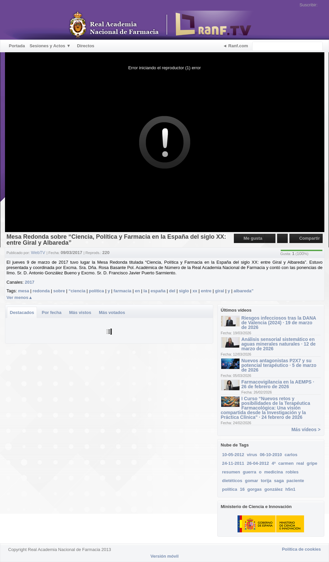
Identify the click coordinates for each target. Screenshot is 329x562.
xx (195, 290)
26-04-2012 (258, 463)
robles (291, 471)
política (96, 290)
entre (206, 290)
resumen (231, 471)
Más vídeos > (306, 429)
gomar (251, 480)
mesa (23, 290)
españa (158, 290)
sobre (59, 290)
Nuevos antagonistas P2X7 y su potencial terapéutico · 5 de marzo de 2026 (279, 365)
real (300, 463)
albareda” (243, 290)
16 (242, 489)
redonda (41, 290)
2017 (29, 282)
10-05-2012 (233, 454)
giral (219, 290)
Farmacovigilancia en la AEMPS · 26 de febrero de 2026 (278, 384)
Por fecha (51, 312)
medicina (273, 471)
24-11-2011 (233, 463)
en (137, 290)
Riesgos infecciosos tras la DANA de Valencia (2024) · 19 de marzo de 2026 (279, 322)
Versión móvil (164, 556)
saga (279, 480)
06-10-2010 (271, 454)
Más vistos (80, 312)
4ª (274, 463)
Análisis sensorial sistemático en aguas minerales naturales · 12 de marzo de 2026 (279, 344)
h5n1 (290, 489)
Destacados (22, 312)
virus (252, 454)
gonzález (273, 489)
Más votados (112, 312)
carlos (291, 454)
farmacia (122, 290)
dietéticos (232, 480)
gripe (312, 463)
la (145, 290)
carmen (286, 463)
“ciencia (77, 290)
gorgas (254, 489)
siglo (184, 290)
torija (266, 480)
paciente (295, 480)
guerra (249, 471)
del (172, 290)
